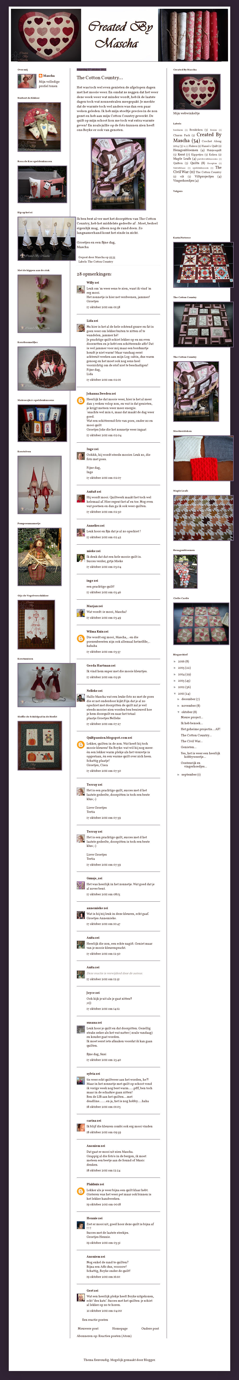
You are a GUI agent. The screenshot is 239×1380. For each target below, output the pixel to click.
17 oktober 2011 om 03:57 (104, 652)
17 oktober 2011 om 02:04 (104, 435)
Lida (90, 321)
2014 (181, 674)
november (189, 706)
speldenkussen (201, 168)
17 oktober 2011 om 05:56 (104, 677)
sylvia (91, 1074)
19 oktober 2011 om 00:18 (104, 1205)
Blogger (149, 1360)
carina (91, 1121)
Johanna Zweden (99, 394)
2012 (181, 687)
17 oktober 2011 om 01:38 (103, 307)
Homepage (120, 1329)
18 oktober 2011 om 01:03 (104, 1107)
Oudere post (150, 1329)
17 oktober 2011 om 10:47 (103, 924)
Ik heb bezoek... (192, 723)
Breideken (196, 130)
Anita (91, 938)
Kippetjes (197, 155)
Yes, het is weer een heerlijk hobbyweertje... (200, 755)
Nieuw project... (192, 717)
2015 (181, 668)
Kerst (181, 155)
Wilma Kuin (95, 632)
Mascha (49, 76)
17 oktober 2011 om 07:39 (104, 818)
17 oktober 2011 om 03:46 (104, 592)
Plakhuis (93, 1184)
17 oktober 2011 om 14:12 (103, 1009)
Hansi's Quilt (210, 146)
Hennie (92, 1218)
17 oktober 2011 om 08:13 (103, 894)
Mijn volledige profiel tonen (49, 84)
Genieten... (188, 747)
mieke (91, 551)
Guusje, (92, 878)
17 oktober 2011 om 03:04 (104, 567)
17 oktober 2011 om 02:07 (104, 478)
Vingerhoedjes (183, 181)
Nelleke (92, 691)
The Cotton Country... (196, 735)
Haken (193, 146)
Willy (90, 283)
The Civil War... (192, 741)
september (189, 775)
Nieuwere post (88, 1329)
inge (90, 581)
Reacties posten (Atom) (115, 1336)
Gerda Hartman (99, 666)
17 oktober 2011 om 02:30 (104, 512)
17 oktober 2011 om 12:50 (103, 954)
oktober (187, 712)
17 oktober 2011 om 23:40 (104, 1060)
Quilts (194, 163)
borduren (178, 130)
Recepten (212, 163)
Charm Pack (181, 136)
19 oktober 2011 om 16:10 (103, 1277)
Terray (92, 785)
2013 (181, 681)
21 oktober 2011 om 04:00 (104, 1311)
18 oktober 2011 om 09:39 (104, 1132)
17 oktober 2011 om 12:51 (103, 979)
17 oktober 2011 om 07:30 (104, 771)
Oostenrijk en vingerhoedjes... (194, 765)
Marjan (92, 606)
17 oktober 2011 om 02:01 (104, 380)
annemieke (95, 908)
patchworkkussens (207, 159)
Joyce (91, 993)
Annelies (93, 526)
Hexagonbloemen (185, 150)
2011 (181, 694)
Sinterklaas (179, 168)
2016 (181, 662)
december (189, 699)
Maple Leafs (182, 159)
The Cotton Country (100, 262)
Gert (90, 1291)
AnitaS (91, 492)
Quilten (178, 163)
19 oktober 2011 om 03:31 (103, 1243)
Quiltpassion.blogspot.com (107, 738)
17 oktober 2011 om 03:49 (104, 618)
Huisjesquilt (214, 150)
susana (92, 1023)
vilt (182, 177)
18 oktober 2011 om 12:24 (103, 1171)
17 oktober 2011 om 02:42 (104, 537)
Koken (213, 155)
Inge (90, 449)
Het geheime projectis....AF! (200, 729)
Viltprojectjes (204, 177)
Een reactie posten (95, 1320)
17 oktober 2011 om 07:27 (104, 724)
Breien (213, 130)
